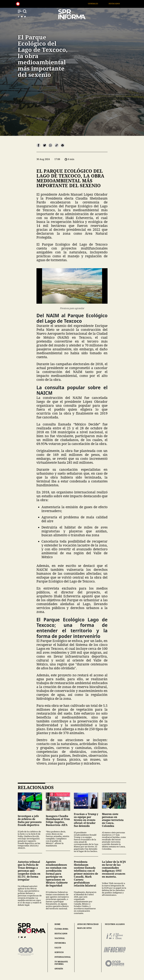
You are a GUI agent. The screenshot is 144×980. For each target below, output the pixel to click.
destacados (61, 933)
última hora (61, 929)
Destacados (118, 3)
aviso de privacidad (87, 924)
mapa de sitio (84, 928)
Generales (97, 3)
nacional (60, 938)
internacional (63, 957)
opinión (59, 968)
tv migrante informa (61, 962)
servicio (59, 952)
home (57, 924)
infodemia (60, 943)
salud (58, 947)
